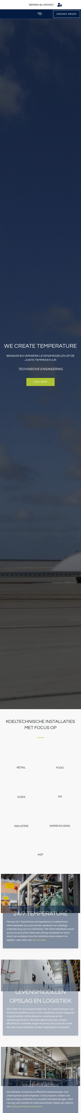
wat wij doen (39, 940)
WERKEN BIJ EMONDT (41, 5)
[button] (39, 14)
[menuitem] (68, 5)
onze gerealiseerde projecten (26, 1106)
